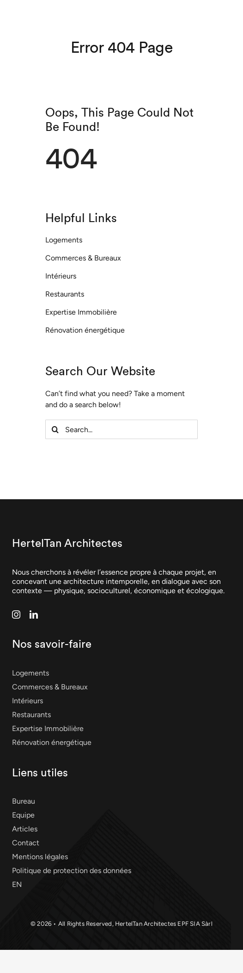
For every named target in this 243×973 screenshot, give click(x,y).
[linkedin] (34, 614)
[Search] (55, 429)
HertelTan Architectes (67, 543)
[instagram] (16, 614)
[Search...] (121, 429)
